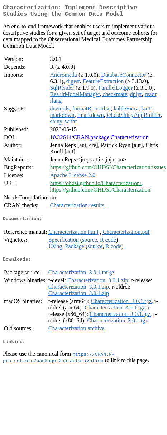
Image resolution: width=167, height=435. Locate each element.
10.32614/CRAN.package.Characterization (99, 140)
